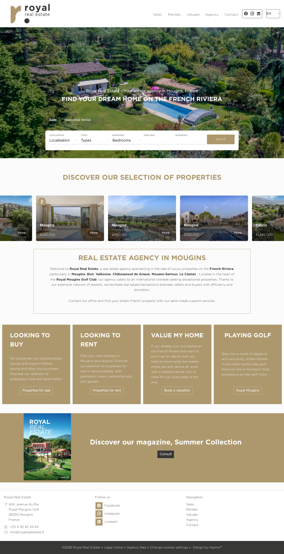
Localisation (56, 135)
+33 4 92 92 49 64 (24, 526)
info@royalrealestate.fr (27, 532)
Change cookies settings (169, 547)
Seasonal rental (77, 120)
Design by (207, 547)
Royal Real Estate (17, 497)
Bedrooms (118, 135)
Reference (181, 135)
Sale (53, 120)
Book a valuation (177, 390)
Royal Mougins (247, 390)
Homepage (30, 13)
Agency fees (136, 547)
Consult (166, 454)
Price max (149, 135)
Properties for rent (107, 390)
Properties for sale (36, 390)
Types (84, 135)
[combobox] (64, 140)
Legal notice (113, 547)
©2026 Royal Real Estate (81, 547)
